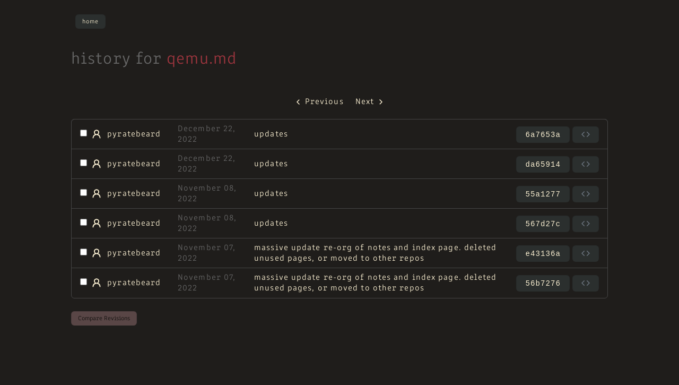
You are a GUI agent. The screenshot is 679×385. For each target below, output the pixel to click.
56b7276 (543, 283)
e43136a (543, 254)
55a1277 (543, 194)
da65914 (543, 164)
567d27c (543, 224)
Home (90, 22)
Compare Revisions (104, 318)
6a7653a (543, 135)
